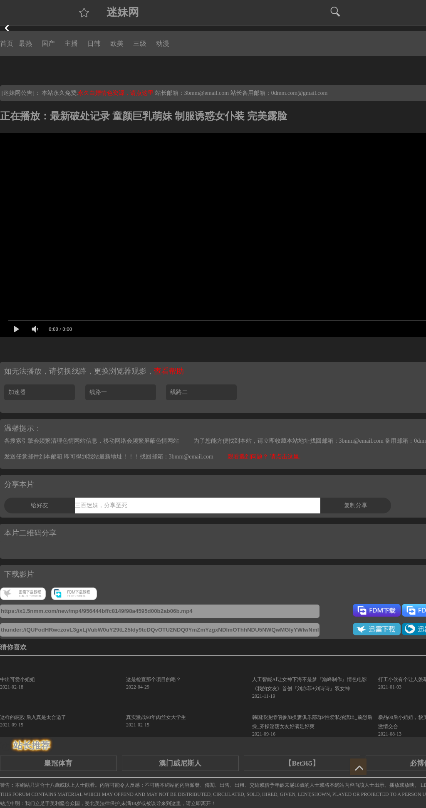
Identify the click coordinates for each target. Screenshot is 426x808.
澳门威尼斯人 (180, 763)
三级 (139, 43)
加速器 (17, 392)
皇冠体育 (58, 763)
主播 (71, 43)
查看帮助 (169, 371)
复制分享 (355, 505)
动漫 (162, 43)
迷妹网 (122, 12)
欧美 (117, 43)
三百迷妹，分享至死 (101, 505)
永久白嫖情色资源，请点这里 (116, 93)
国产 (48, 43)
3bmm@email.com (206, 93)
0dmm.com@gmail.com (299, 93)
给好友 (39, 505)
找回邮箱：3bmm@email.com (176, 457)
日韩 (94, 43)
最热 (25, 43)
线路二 (179, 392)
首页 (6, 43)
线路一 (98, 392)
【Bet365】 (302, 763)
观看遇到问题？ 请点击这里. (264, 457)
